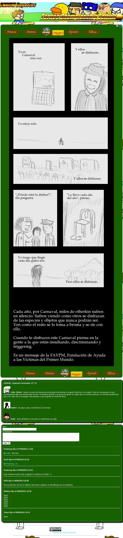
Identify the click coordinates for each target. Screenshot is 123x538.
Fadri (8, 455)
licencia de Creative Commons (64, 534)
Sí (17, 465)
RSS (119, 26)
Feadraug (10, 465)
